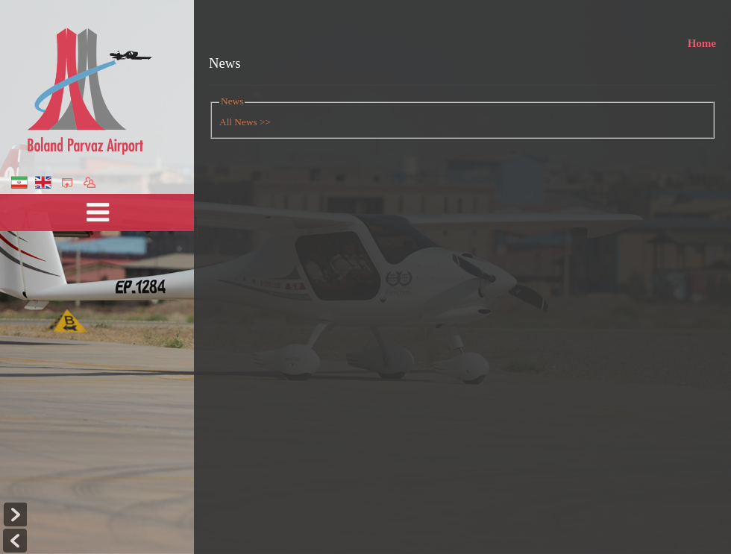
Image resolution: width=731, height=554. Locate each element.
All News (238, 122)
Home (702, 45)
